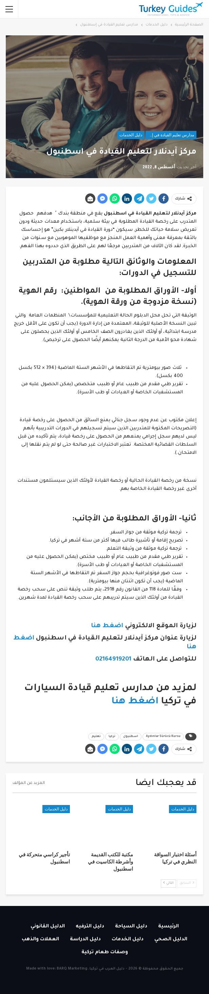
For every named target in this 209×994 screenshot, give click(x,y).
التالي (168, 883)
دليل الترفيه (90, 926)
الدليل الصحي (170, 939)
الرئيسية (168, 926)
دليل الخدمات (130, 135)
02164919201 (114, 659)
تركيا (112, 736)
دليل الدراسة (85, 939)
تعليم (96, 736)
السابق (186, 883)
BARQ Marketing (72, 969)
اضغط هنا (107, 626)
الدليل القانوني (48, 926)
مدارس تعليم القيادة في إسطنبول (170, 135)
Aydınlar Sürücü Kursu (163, 736)
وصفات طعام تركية (104, 952)
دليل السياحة (131, 926)
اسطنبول (130, 736)
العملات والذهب (40, 939)
